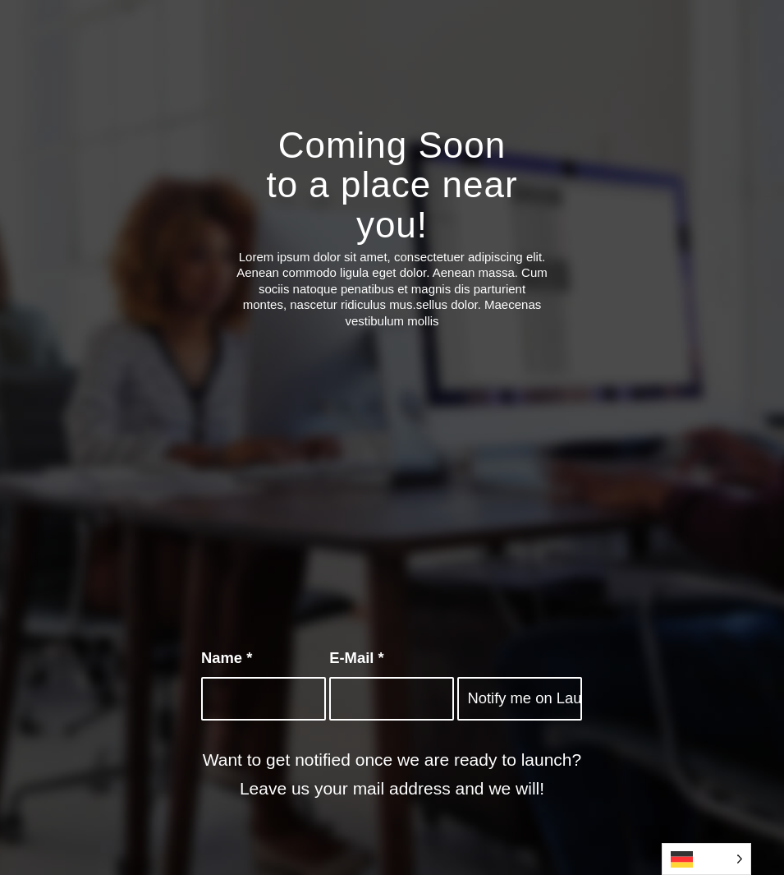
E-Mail (356, 657)
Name (226, 657)
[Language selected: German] (706, 859)
